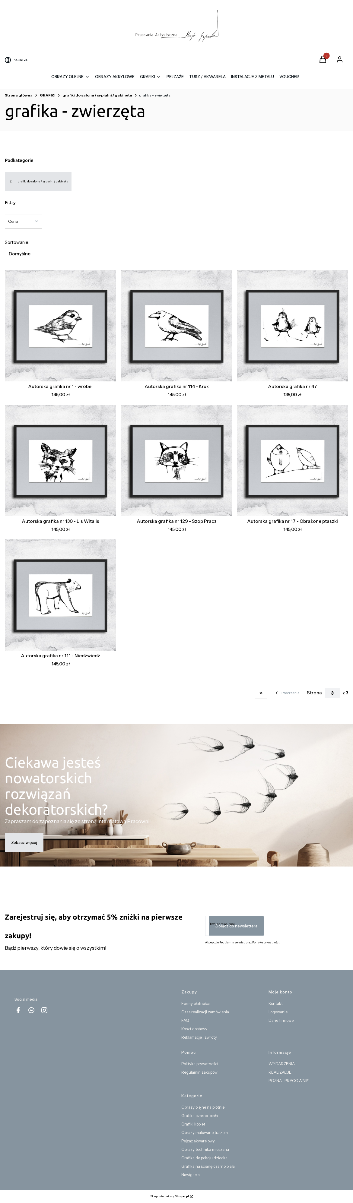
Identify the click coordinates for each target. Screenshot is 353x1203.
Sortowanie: (17, 242)
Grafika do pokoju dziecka (204, 1157)
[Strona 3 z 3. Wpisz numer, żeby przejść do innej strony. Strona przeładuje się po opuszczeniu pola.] (332, 693)
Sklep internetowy (169, 1196)
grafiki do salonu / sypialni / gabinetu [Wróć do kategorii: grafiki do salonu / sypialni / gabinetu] (38, 181)
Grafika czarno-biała (199, 1115)
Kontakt (276, 1003)
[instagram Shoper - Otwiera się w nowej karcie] (44, 1010)
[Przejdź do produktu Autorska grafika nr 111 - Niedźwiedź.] (60, 595)
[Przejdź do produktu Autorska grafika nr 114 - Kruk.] (176, 325)
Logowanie (278, 1011)
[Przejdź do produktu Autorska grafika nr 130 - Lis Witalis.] (60, 460)
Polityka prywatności (199, 1063)
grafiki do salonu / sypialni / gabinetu (97, 95)
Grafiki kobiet (193, 1124)
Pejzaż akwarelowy (198, 1140)
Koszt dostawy (194, 1028)
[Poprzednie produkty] (287, 693)
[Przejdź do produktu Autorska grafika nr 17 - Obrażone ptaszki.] (292, 460)
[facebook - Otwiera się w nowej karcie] (18, 1010)
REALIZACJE (280, 1072)
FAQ (185, 1020)
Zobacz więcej (24, 842)
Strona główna (19, 95)
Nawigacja (190, 1174)
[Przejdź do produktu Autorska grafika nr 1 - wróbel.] (60, 325)
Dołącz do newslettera (236, 926)
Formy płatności (195, 1003)
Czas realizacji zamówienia (205, 1011)
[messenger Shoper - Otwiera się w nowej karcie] (31, 1010)
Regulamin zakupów (199, 1072)
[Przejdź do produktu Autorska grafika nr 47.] (292, 325)
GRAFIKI (47, 95)
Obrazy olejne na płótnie (202, 1107)
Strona (314, 693)
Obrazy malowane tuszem (204, 1132)
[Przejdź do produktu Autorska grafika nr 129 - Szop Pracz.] (176, 460)
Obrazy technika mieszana (205, 1149)
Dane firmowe (281, 1020)
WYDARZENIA (282, 1063)
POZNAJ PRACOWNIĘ (289, 1080)
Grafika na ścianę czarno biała (208, 1166)
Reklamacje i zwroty (199, 1037)
